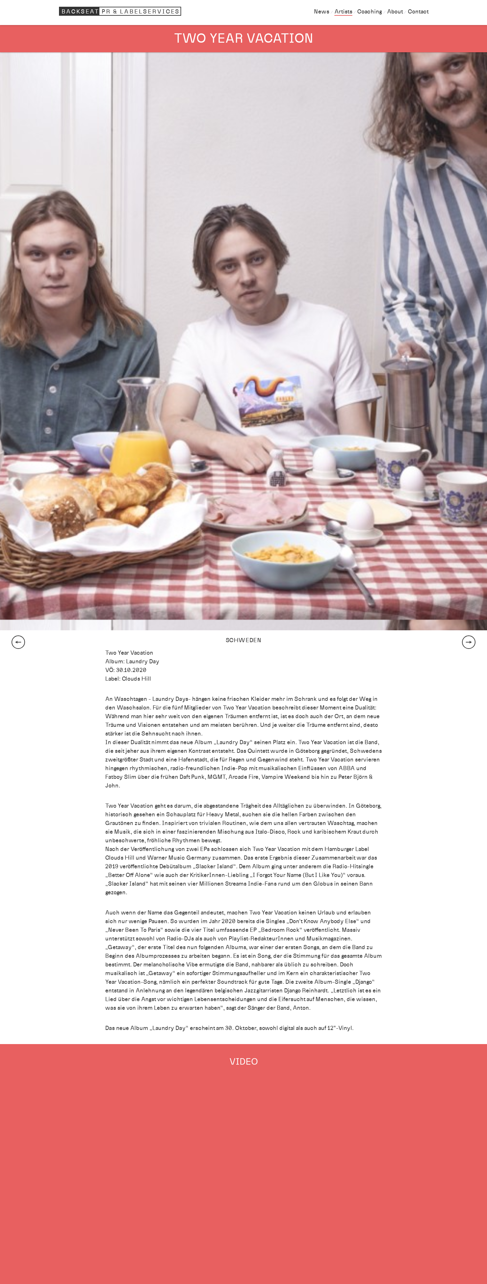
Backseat (121, 11)
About (395, 11)
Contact (418, 11)
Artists (343, 11)
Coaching (369, 11)
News (321, 11)
